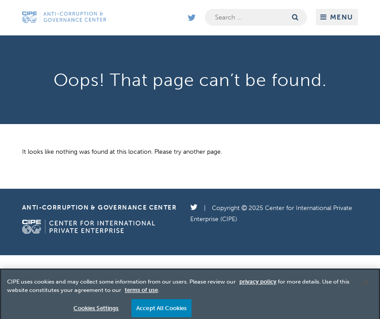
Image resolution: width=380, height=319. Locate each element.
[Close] (366, 285)
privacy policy (257, 284)
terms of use (141, 292)
